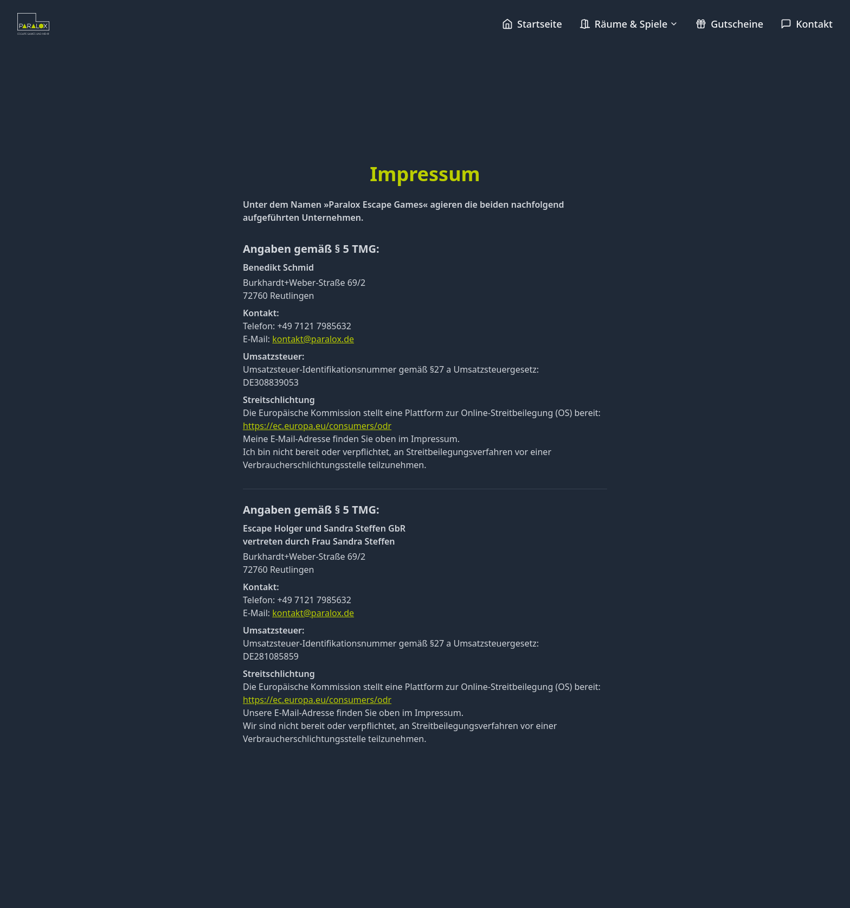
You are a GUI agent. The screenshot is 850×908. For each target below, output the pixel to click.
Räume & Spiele (628, 23)
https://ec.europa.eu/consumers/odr (317, 426)
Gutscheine (729, 23)
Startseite (532, 23)
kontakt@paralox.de (313, 339)
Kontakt (807, 23)
